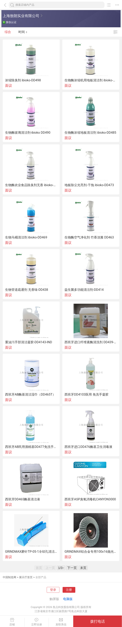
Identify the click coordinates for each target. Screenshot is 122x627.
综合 (8, 32)
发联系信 (61, 622)
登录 (53, 590)
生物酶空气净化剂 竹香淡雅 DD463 (89, 237)
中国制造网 (9, 577)
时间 (22, 32)
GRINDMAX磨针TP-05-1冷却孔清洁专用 (31, 551)
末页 (83, 568)
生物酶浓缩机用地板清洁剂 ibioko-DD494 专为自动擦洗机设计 (90, 80)
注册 (69, 590)
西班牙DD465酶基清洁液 (22, 499)
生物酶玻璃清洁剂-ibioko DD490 (27, 132)
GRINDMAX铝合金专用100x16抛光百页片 (90, 551)
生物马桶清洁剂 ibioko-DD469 (26, 237)
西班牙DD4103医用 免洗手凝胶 (86, 394)
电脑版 (68, 599)
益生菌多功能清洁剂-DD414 (84, 289)
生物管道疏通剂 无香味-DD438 (26, 289)
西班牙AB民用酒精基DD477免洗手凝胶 (31, 446)
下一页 (72, 568)
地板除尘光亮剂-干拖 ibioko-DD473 (89, 185)
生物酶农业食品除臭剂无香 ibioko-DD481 (31, 185)
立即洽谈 (36, 622)
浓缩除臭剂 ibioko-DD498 (23, 80)
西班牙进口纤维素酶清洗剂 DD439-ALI (90, 342)
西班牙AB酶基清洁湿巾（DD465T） (30, 394)
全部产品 (40, 577)
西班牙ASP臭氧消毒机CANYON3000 (90, 499)
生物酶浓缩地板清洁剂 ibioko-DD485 (90, 132)
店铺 (12, 622)
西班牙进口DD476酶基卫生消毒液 (88, 446)
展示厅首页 (26, 577)
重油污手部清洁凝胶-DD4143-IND (28, 342)
